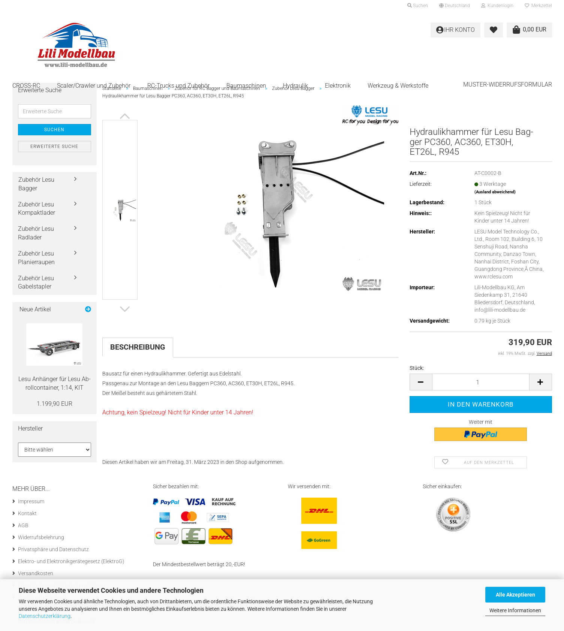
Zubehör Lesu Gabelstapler (36, 282)
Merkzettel (538, 5)
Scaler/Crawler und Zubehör (93, 85)
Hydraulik (295, 85)
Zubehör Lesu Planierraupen (36, 258)
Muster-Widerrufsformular (507, 84)
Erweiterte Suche (54, 146)
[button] (455, 5)
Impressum (31, 501)
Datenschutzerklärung (44, 616)
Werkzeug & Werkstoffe (398, 85)
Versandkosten (35, 573)
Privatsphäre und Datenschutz (53, 549)
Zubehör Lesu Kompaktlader (36, 209)
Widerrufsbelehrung (41, 537)
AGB (23, 525)
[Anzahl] (481, 382)
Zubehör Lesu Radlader (36, 233)
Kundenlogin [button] (497, 5)
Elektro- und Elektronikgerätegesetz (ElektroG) (71, 561)
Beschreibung (137, 346)
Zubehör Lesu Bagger (36, 184)
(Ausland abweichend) (495, 192)
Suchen (54, 129)
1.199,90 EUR (54, 403)
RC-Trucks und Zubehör (178, 85)
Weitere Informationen (515, 610)
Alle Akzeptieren (515, 595)
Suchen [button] (417, 5)
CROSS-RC (26, 85)
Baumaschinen (246, 85)
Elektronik (338, 85)
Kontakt (27, 513)
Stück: (417, 368)
